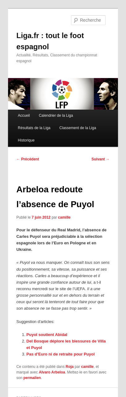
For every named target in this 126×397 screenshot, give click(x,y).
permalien (32, 378)
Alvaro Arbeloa (52, 372)
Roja (70, 366)
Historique (26, 140)
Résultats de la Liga (34, 128)
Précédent (27, 159)
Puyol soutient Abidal (47, 334)
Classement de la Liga (77, 128)
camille (64, 217)
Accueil (24, 115)
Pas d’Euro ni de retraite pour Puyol (61, 354)
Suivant (100, 159)
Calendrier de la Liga (56, 115)
